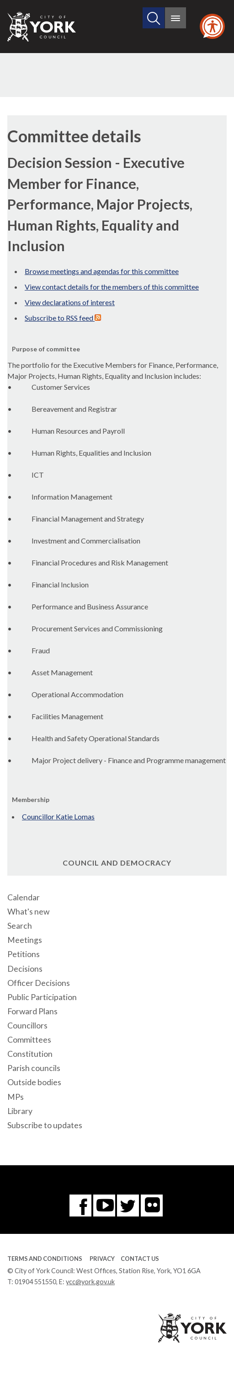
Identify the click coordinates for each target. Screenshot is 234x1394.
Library (19, 1111)
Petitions (23, 954)
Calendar (23, 897)
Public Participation (42, 997)
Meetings (24, 940)
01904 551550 (35, 1282)
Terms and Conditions (44, 1258)
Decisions (25, 969)
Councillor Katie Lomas (58, 816)
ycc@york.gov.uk (90, 1282)
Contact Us (140, 1258)
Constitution (30, 1054)
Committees (29, 1039)
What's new (28, 911)
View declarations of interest (70, 302)
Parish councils (33, 1068)
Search (19, 926)
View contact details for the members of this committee (112, 286)
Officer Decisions (38, 983)
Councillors (27, 1025)
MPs (15, 1097)
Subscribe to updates (44, 1125)
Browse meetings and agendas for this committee (102, 271)
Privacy (102, 1258)
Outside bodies (34, 1082)
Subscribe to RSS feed (63, 317)
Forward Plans (32, 1011)
